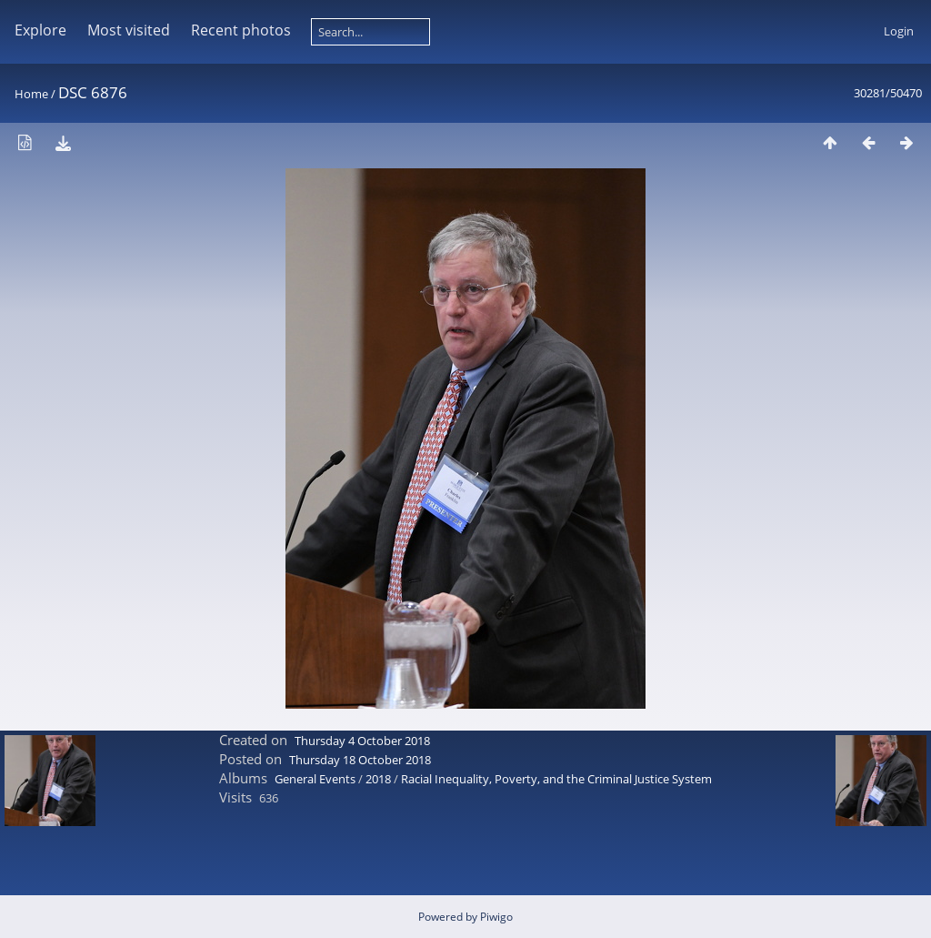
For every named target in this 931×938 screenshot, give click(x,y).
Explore (40, 30)
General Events (315, 779)
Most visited (128, 30)
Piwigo (496, 916)
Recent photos (241, 30)
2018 (378, 779)
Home (31, 94)
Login (899, 31)
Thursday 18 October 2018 (360, 759)
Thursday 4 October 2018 (362, 740)
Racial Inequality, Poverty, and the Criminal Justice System (556, 779)
